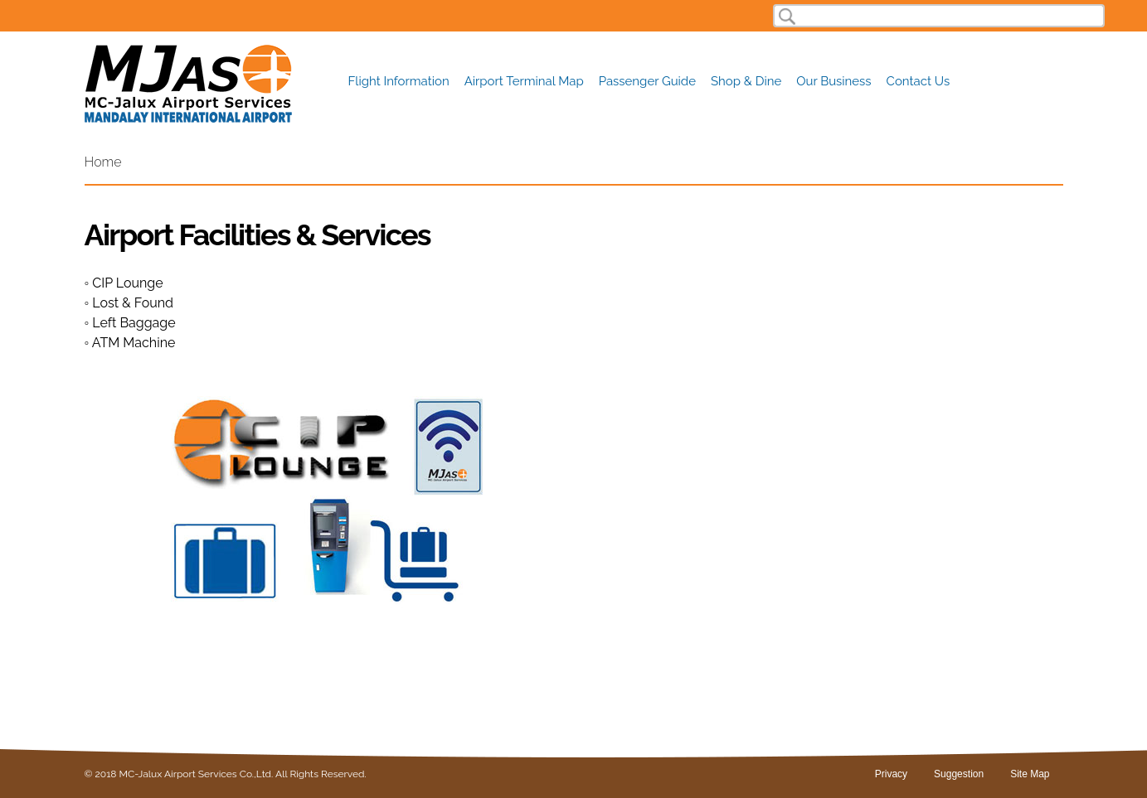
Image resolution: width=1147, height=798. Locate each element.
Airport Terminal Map (524, 81)
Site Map (1029, 774)
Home (103, 162)
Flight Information (399, 81)
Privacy (891, 774)
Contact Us (918, 81)
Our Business (833, 81)
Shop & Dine (746, 81)
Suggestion (959, 774)
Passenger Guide (647, 81)
